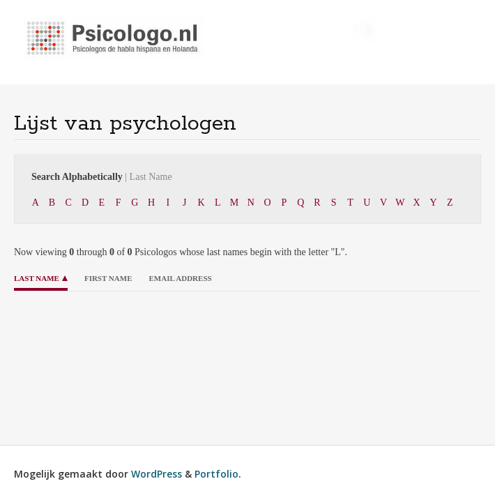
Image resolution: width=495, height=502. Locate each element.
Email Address (179, 278)
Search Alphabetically (101, 177)
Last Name (36, 278)
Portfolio (216, 473)
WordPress (156, 473)
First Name (108, 278)
